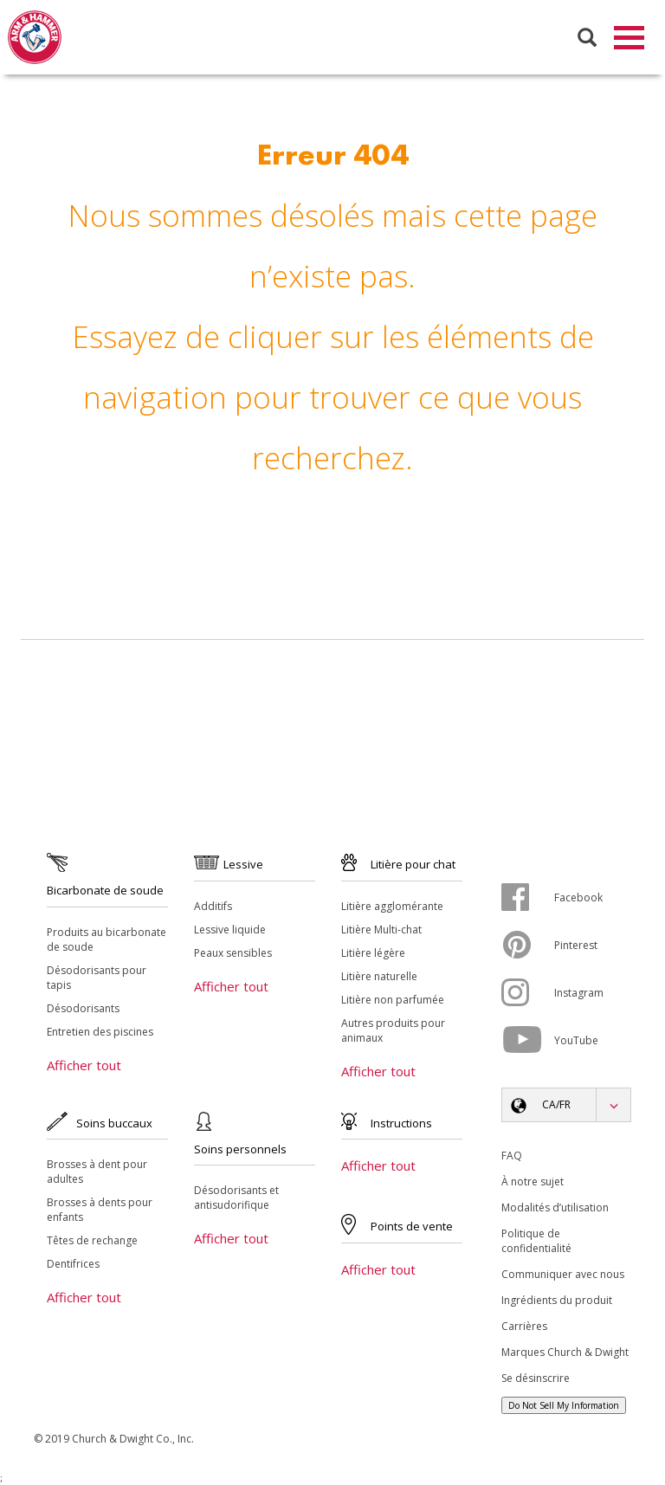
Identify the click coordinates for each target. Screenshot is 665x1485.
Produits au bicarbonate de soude (106, 940)
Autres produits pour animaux (393, 1031)
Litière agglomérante (392, 907)
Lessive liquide (230, 930)
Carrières (524, 1327)
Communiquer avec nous (562, 1275)
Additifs (213, 907)
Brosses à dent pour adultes (97, 1172)
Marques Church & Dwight (565, 1353)
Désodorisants (83, 1009)
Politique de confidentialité (536, 1241)
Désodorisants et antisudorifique (236, 1198)
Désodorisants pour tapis (96, 978)
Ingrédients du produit (556, 1301)
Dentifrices (73, 1264)
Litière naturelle (379, 977)
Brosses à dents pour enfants (99, 1210)
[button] (566, 1105)
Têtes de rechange (92, 1241)
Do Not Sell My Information (563, 1406)
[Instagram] (527, 993)
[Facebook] (527, 898)
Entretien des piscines (100, 1032)
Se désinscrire (535, 1379)
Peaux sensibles (233, 953)
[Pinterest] (527, 945)
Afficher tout (84, 1066)
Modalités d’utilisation (555, 1208)
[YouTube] (527, 1040)
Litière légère (373, 953)
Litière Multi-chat (381, 930)
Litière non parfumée (392, 1000)
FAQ (511, 1156)
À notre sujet (532, 1182)
